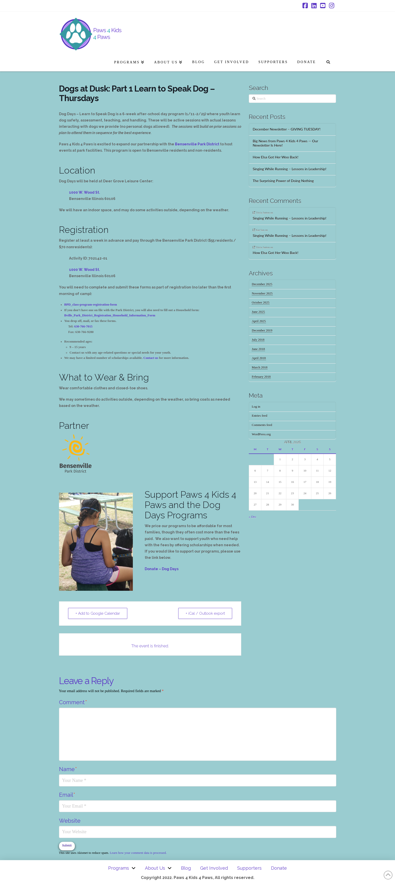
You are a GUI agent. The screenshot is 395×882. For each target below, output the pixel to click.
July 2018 (258, 340)
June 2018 (258, 349)
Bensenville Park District (197, 144)
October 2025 (260, 302)
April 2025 (259, 321)
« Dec (252, 517)
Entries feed (259, 415)
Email (67, 794)
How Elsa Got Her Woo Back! (275, 157)
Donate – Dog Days (161, 569)
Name (68, 769)
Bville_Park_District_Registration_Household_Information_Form (109, 315)
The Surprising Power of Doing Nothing (284, 181)
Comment (73, 702)
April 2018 (259, 358)
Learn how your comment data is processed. (138, 853)
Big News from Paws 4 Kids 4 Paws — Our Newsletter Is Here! (285, 143)
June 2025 (258, 312)
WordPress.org (261, 434)
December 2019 (262, 330)
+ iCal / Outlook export (205, 613)
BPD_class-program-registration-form (90, 304)
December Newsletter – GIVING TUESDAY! (286, 129)
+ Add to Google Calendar (97, 613)
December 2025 (262, 284)
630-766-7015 (83, 326)
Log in (256, 406)
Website (69, 820)
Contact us (150, 358)
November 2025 (262, 293)
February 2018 (261, 377)
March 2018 (259, 367)
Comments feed (262, 425)
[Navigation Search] (328, 61)
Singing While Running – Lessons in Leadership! (289, 169)
